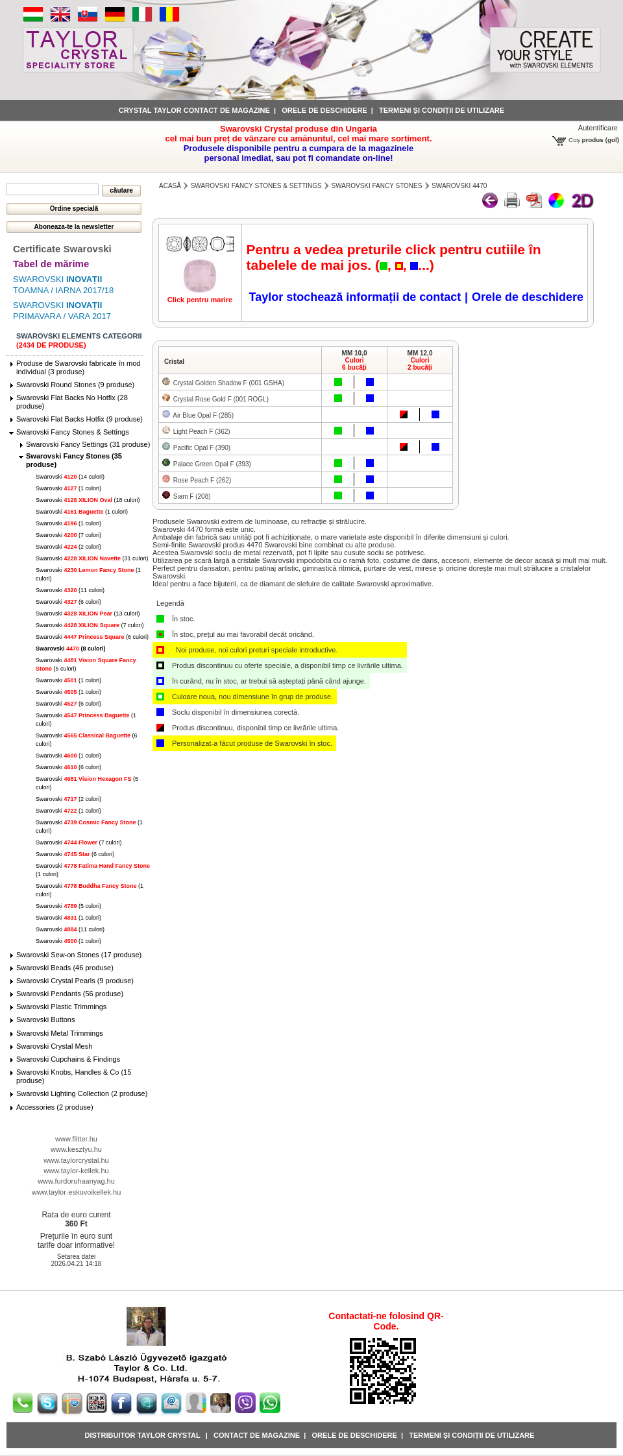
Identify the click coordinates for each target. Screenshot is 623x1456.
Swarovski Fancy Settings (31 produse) (88, 444)
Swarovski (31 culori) (92, 558)
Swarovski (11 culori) (70, 590)
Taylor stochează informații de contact (355, 297)
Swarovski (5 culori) (68, 906)
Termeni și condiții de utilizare (441, 110)
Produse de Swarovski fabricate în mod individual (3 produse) (78, 367)
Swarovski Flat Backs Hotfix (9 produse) (79, 419)
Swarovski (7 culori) (68, 535)
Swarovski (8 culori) (71, 648)
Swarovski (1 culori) (68, 488)
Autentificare (598, 128)
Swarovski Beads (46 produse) (65, 968)
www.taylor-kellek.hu (75, 1171)
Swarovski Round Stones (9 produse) (75, 384)
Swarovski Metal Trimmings (59, 1033)
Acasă (170, 185)
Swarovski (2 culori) (68, 546)
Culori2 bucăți (420, 364)
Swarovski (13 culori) (88, 613)
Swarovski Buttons (45, 1019)
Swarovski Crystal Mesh (54, 1046)
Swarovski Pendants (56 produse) (69, 993)
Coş (574, 139)
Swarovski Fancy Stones (377, 185)
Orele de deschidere (324, 110)
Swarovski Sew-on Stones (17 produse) (78, 955)
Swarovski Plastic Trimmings (61, 1006)
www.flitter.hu (76, 1139)
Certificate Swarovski (62, 248)
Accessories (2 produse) (54, 1107)
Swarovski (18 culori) (88, 500)
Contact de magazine (257, 1435)
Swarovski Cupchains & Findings (68, 1059)
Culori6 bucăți (354, 364)
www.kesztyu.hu (76, 1149)
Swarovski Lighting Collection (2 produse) (81, 1093)
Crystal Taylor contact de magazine (194, 110)
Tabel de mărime (51, 263)
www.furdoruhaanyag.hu (76, 1181)
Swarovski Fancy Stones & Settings (72, 432)
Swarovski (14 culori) (70, 476)
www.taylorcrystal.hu (75, 1160)
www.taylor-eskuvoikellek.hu (76, 1192)
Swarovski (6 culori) (68, 602)
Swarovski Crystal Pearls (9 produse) (75, 981)
